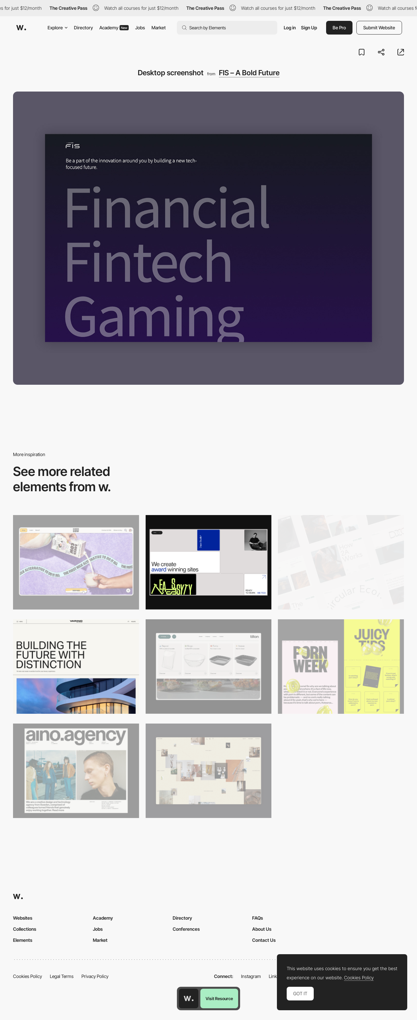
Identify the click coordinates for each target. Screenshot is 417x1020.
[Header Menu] (209, 666)
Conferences (186, 929)
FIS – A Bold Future (249, 72)
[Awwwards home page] (188, 998)
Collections (24, 929)
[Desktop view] (341, 666)
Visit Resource (219, 998)
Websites (22, 918)
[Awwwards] (21, 27)
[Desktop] (76, 562)
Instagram (251, 976)
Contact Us (264, 940)
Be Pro (339, 27)
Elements (22, 940)
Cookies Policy (27, 976)
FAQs (257, 918)
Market (158, 27)
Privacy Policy (94, 976)
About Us (261, 929)
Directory (83, 27)
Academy (114, 27)
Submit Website (379, 27)
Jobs (140, 27)
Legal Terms (62, 976)
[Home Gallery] (209, 771)
